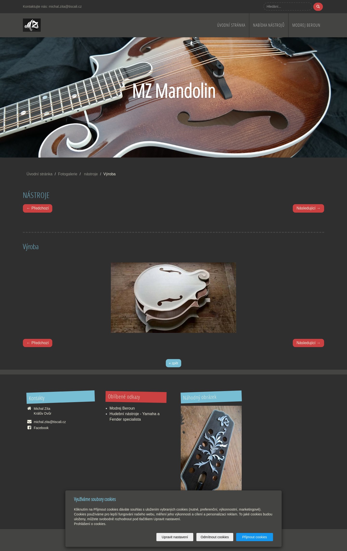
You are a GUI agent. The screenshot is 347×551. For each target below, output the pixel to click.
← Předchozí (38, 208)
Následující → (308, 208)
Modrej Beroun (306, 25)
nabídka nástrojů (269, 25)
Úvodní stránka (231, 25)
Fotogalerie (67, 174)
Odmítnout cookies (215, 537)
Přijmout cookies (254, 537)
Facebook (41, 428)
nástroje (91, 174)
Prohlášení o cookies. (90, 524)
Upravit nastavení (175, 537)
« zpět (173, 363)
